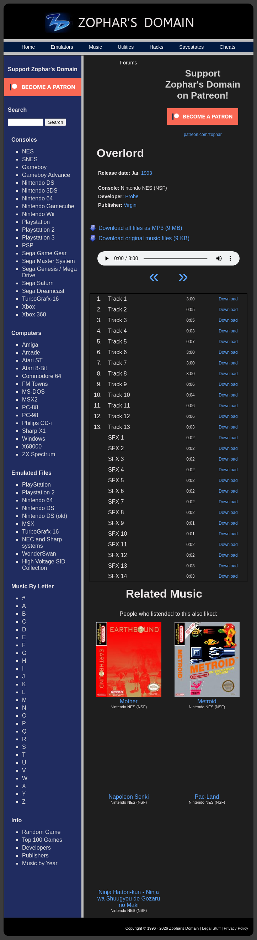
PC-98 (30, 415)
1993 (146, 173)
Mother (129, 701)
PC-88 (30, 407)
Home (28, 47)
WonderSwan (39, 554)
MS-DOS (33, 392)
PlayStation (36, 485)
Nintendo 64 (37, 198)
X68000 (32, 446)
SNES (30, 159)
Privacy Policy (236, 928)
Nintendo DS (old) (44, 516)
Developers (36, 848)
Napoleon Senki (129, 797)
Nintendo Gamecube (48, 206)
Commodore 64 (41, 376)
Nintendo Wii (38, 214)
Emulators (62, 47)
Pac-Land (207, 797)
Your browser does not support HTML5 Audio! (168, 257)
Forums (128, 62)
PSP (27, 245)
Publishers (35, 855)
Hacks (157, 47)
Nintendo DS (38, 183)
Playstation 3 (38, 238)
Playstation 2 (38, 230)
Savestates (191, 47)
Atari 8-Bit (34, 368)
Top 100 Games (42, 840)
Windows (33, 439)
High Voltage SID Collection (43, 564)
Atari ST (32, 360)
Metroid (206, 701)
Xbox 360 (34, 314)
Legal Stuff (211, 928)
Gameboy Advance (46, 175)
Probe (131, 196)
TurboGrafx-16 (40, 299)
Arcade (31, 353)
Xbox (28, 307)
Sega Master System (48, 261)
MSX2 (30, 400)
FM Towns (35, 384)
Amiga (30, 345)
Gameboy (34, 167)
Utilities (126, 47)
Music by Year (40, 863)
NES (28, 151)
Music (95, 47)
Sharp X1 (34, 431)
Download (228, 298)
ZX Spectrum (38, 454)
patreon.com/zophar (203, 134)
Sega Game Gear (44, 253)
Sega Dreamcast (43, 291)
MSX (28, 524)
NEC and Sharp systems (42, 542)
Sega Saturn (38, 283)
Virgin (130, 205)
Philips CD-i (37, 423)
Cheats (227, 47)
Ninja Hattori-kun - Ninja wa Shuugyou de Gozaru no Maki (128, 898)
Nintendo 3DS (40, 191)
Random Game (41, 832)
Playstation (36, 222)
